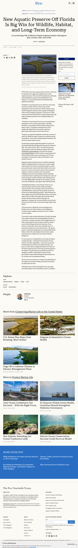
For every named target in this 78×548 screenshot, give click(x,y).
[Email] (66, 74)
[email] (25, 300)
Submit (66, 78)
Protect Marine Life (22, 377)
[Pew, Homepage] (39, 3)
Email (59, 71)
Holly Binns (27, 293)
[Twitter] (54, 536)
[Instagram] (49, 536)
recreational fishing (27, 153)
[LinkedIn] (52, 536)
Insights (5, 517)
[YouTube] (56, 536)
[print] (14, 58)
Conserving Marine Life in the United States (38, 311)
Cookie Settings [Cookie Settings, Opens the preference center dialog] (71, 545)
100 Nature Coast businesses (30, 151)
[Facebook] (47, 536)
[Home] (17, 488)
